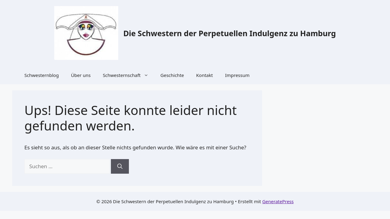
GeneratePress (278, 201)
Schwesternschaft (128, 75)
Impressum (237, 75)
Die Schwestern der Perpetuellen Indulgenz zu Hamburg (229, 33)
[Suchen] (120, 166)
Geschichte (172, 75)
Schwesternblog (41, 75)
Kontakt (204, 75)
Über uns (80, 75)
